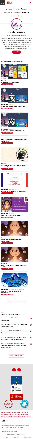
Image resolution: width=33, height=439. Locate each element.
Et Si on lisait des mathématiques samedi (12, 131)
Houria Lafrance (5, 318)
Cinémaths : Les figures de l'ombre (11, 215)
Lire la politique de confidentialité (9, 431)
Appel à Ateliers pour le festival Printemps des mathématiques (14, 140)
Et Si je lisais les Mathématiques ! (10, 82)
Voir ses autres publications (16, 301)
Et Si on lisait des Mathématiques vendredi (13, 106)
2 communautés (21, 35)
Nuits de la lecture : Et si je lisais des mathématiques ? (11, 292)
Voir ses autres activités (16, 356)
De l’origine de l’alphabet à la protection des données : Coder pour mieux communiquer (13, 166)
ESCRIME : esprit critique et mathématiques (13, 191)
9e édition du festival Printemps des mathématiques (11, 240)
